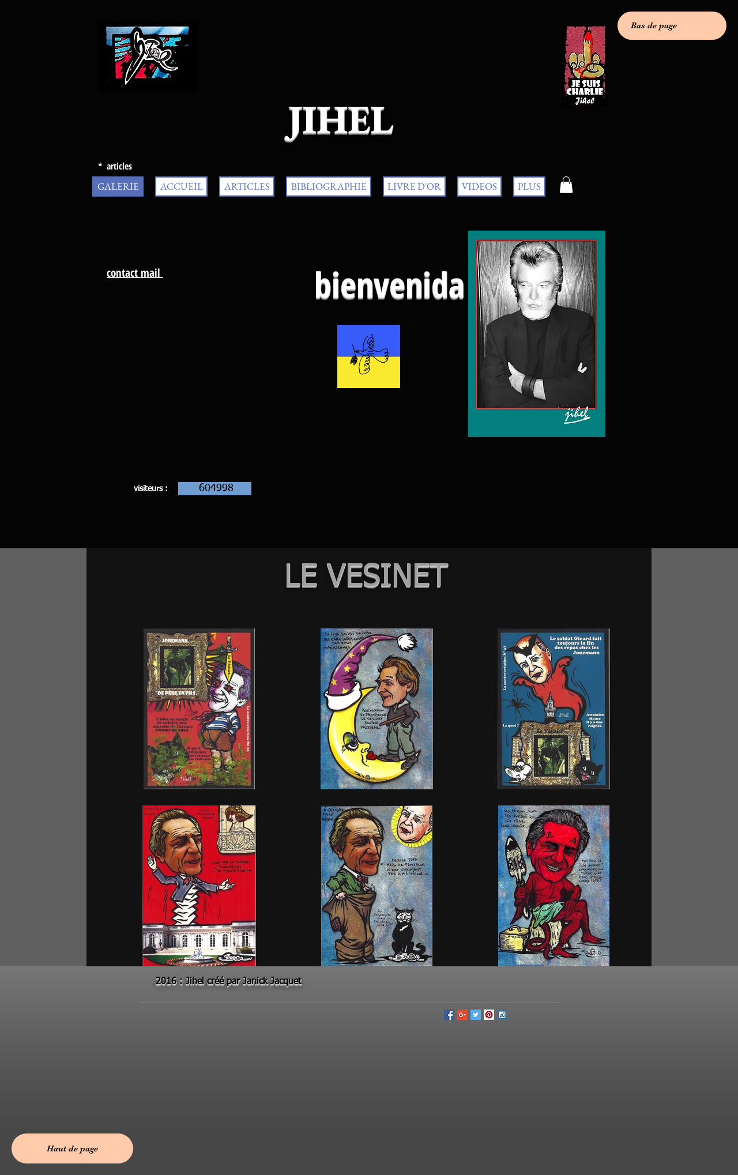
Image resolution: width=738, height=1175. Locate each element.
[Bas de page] (671, 26)
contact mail (135, 272)
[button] (566, 184)
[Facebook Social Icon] (449, 1015)
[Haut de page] (72, 1148)
